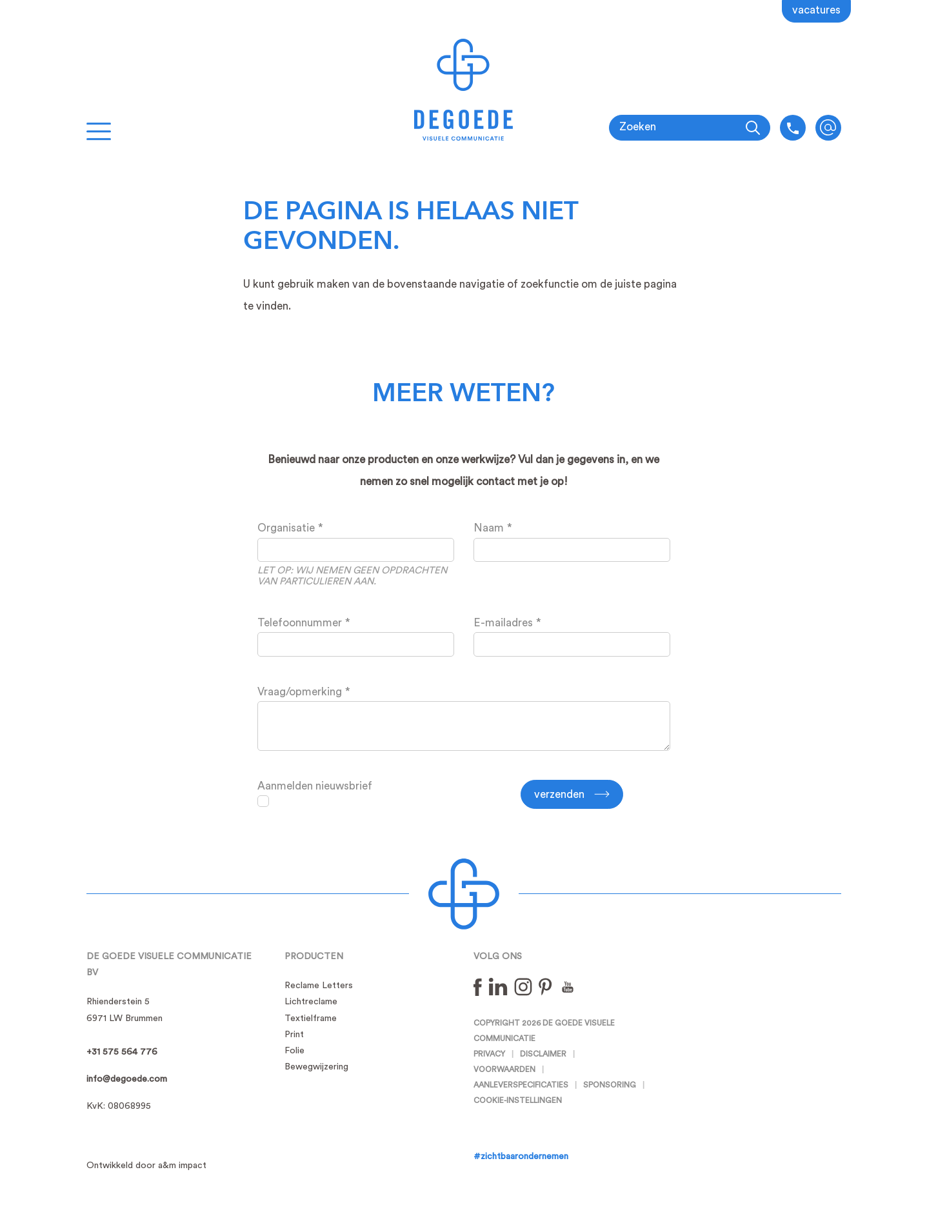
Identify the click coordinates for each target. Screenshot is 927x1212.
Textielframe (310, 1018)
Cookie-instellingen (517, 1100)
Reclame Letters (318, 985)
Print (294, 1034)
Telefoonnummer (299, 622)
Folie (294, 1050)
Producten (313, 956)
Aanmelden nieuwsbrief (314, 785)
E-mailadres (503, 622)
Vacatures (816, 10)
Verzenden (559, 794)
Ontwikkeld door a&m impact (146, 1165)
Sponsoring (609, 1085)
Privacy (489, 1054)
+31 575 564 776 (121, 1052)
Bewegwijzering (316, 1066)
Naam (488, 527)
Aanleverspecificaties (520, 1085)
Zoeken (637, 126)
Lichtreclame (310, 1001)
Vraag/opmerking (299, 691)
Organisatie (286, 527)
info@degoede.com (828, 128)
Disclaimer (543, 1054)
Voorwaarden (504, 1069)
